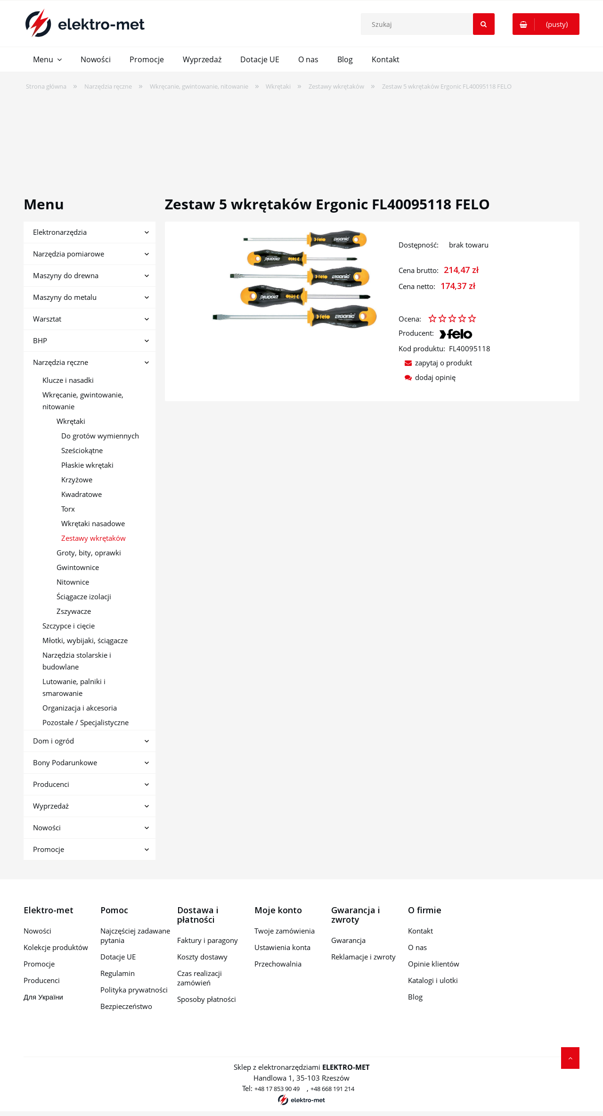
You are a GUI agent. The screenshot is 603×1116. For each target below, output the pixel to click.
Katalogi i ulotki (433, 980)
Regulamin (117, 973)
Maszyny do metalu (65, 297)
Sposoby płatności (206, 999)
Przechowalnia (278, 963)
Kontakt (420, 930)
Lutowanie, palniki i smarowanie (74, 687)
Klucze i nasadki (68, 380)
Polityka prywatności (134, 989)
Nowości (47, 827)
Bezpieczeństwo (126, 1006)
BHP (40, 340)
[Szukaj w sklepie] (430, 24)
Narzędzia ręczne (60, 362)
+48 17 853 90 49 (277, 1088)
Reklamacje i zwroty (363, 956)
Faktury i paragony (207, 940)
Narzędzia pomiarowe (68, 253)
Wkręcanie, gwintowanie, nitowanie (82, 400)
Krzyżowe (76, 479)
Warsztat (47, 318)
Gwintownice (78, 567)
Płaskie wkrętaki (87, 465)
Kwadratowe (81, 494)
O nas (417, 947)
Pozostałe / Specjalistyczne (85, 722)
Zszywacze (74, 611)
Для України (43, 996)
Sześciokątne (82, 450)
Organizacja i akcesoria (79, 707)
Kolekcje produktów (56, 947)
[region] (301, 137)
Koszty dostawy (202, 956)
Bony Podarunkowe (65, 762)
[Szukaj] (484, 24)
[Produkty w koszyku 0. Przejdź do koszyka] (546, 24)
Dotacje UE (118, 956)
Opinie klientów (433, 963)
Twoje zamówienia (284, 930)
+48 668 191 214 (332, 1088)
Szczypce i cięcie (68, 625)
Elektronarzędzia (60, 232)
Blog (415, 996)
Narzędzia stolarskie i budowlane (76, 660)
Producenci (51, 784)
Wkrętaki (71, 421)
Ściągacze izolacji (84, 596)
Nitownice (73, 582)
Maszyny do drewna (65, 275)
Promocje (48, 849)
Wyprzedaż (51, 805)
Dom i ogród (53, 740)
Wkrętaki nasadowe (93, 523)
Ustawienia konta (282, 947)
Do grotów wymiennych (100, 435)
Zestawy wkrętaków (93, 538)
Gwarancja (348, 940)
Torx (68, 508)
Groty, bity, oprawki (89, 552)
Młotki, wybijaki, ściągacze (85, 640)
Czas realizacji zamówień (199, 977)
